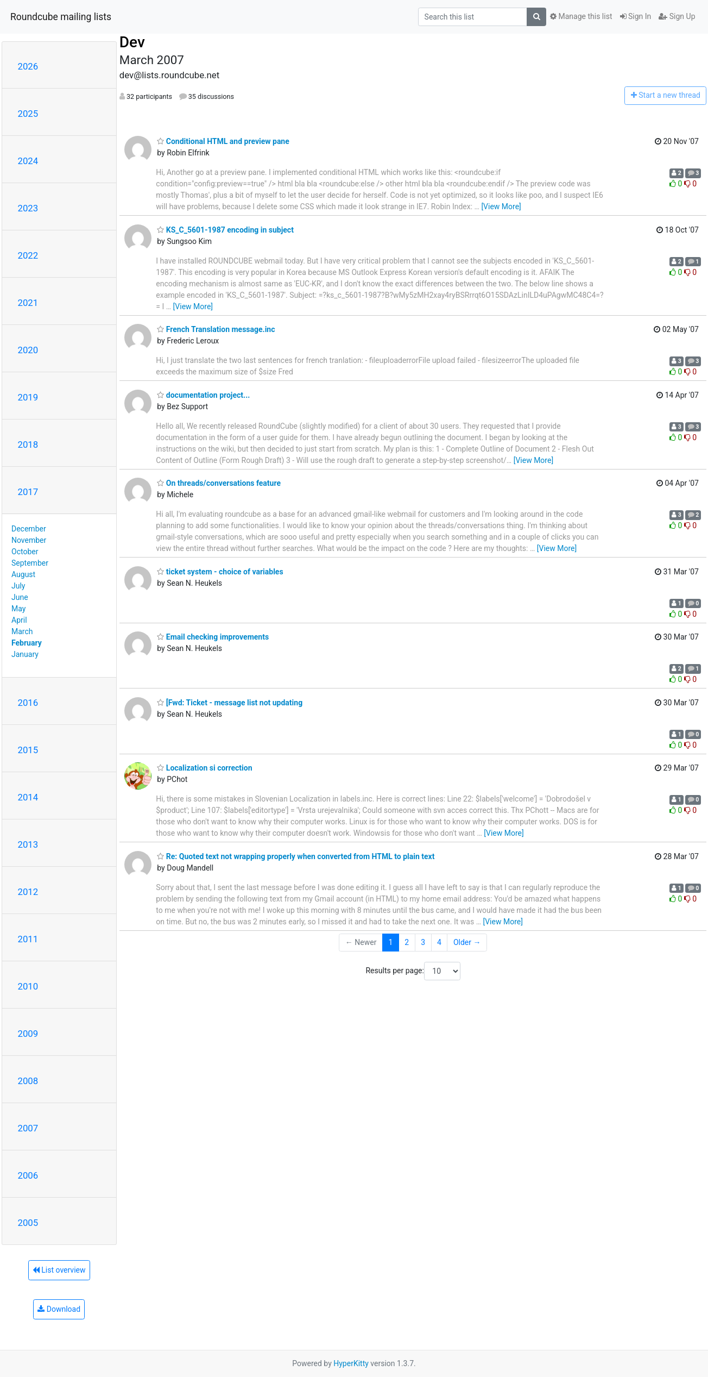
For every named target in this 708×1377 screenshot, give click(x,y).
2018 (28, 444)
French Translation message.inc (216, 329)
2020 (28, 350)
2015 (28, 749)
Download (58, 1309)
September (29, 563)
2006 (28, 1175)
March (22, 631)
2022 (28, 255)
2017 (28, 491)
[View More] (501, 206)
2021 (28, 302)
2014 (28, 797)
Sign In (636, 16)
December (28, 528)
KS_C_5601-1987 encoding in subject (225, 230)
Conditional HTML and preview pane (223, 141)
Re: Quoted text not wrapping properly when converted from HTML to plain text (295, 856)
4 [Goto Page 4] (439, 942)
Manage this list (581, 16)
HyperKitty (351, 1363)
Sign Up (677, 16)
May (18, 608)
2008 (28, 1080)
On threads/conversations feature (219, 483)
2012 (28, 891)
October (24, 551)
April (19, 620)
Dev (132, 42)
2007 (28, 1128)
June (19, 597)
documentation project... (203, 395)
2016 (28, 702)
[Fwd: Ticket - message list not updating (229, 702)
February (26, 643)
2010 (28, 986)
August (23, 574)
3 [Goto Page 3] (423, 942)
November (28, 540)
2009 (28, 1033)
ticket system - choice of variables (220, 571)
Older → (467, 942)
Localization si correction (204, 767)
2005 (28, 1222)
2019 (28, 397)
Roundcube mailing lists (60, 16)
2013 (28, 844)
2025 (28, 113)
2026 (28, 66)
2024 (28, 160)
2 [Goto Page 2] (406, 942)
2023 (28, 208)
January (25, 654)
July (18, 585)
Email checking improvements (213, 637)
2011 (28, 939)
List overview (59, 1270)
